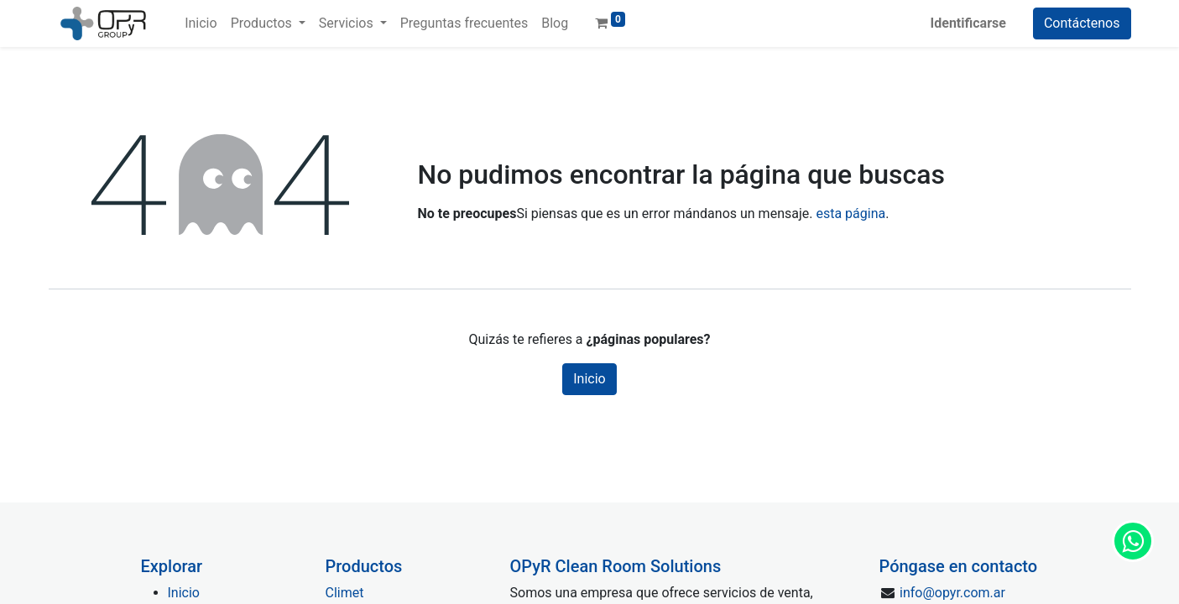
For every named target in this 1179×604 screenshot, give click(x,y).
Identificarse (968, 23)
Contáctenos (1082, 23)
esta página (850, 213)
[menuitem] (200, 23)
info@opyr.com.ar (952, 593)
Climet (345, 593)
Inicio (589, 379)
